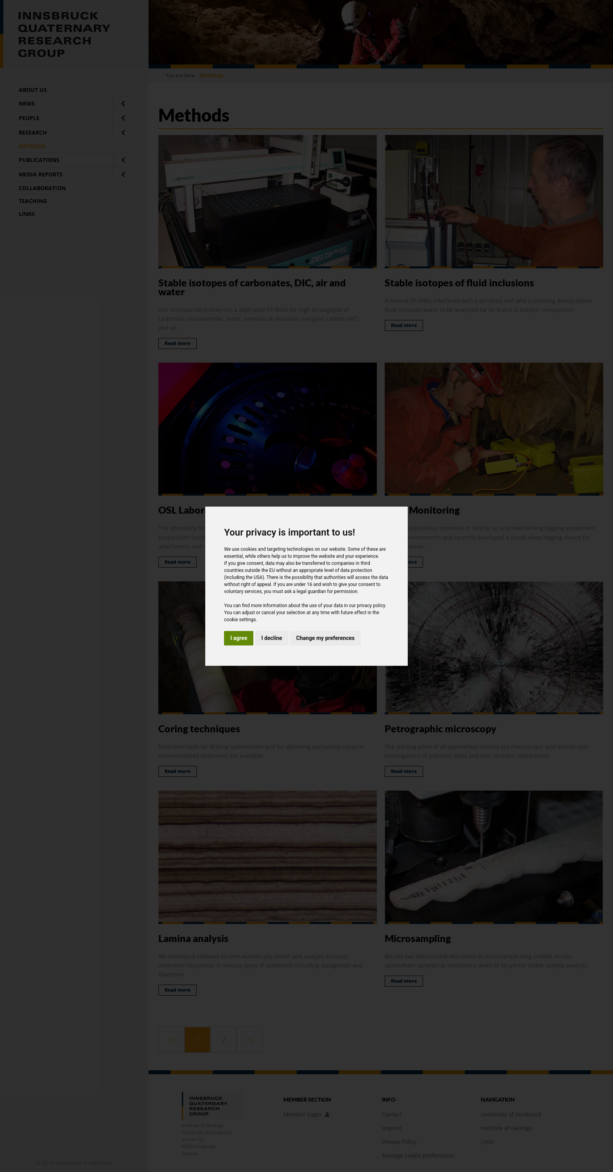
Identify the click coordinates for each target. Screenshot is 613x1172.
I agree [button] (238, 638)
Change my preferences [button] (325, 638)
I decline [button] (271, 638)
